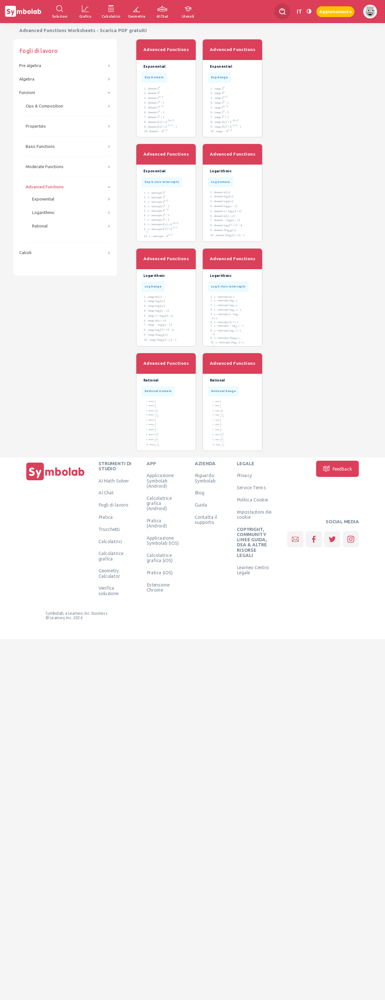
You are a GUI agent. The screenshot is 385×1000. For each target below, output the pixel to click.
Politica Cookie (252, 499)
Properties (36, 126)
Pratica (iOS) (160, 572)
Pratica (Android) (157, 523)
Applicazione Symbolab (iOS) (163, 540)
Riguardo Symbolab (205, 478)
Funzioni (27, 92)
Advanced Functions (45, 186)
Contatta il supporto (206, 519)
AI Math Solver (113, 480)
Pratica (105, 516)
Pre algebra (30, 65)
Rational (39, 226)
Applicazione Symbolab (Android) (160, 481)
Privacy (244, 475)
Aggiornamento (335, 11)
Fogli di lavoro (113, 505)
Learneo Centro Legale (253, 570)
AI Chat (106, 492)
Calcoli (25, 252)
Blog (199, 492)
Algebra (26, 79)
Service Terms (251, 487)
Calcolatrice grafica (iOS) (160, 557)
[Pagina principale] (55, 480)
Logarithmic (43, 212)
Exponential (43, 199)
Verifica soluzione (108, 590)
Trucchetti (109, 529)
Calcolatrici (110, 541)
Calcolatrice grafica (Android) (159, 503)
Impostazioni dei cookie (254, 514)
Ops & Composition (44, 106)
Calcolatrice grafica (110, 556)
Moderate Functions (45, 166)
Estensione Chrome (158, 587)
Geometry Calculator (109, 573)
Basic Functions (40, 146)
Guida (201, 505)
